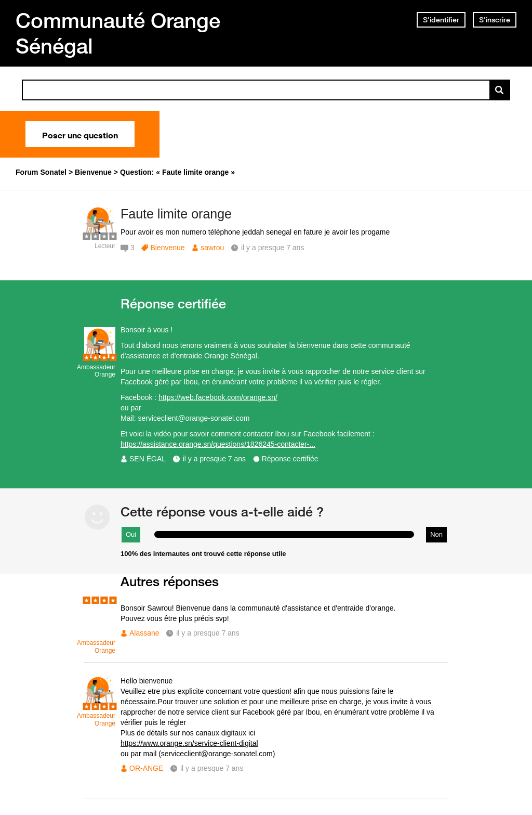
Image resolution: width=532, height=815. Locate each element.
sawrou (212, 247)
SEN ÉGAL (147, 459)
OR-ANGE (146, 768)
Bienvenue (167, 247)
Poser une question (80, 134)
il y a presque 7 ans (214, 459)
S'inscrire (494, 19)
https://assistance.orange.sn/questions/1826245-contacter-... (218, 444)
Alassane (144, 633)
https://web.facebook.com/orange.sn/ (217, 397)
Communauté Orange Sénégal (118, 33)
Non (436, 534)
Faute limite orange (176, 213)
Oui (131, 534)
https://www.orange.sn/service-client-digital (189, 743)
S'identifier (441, 19)
